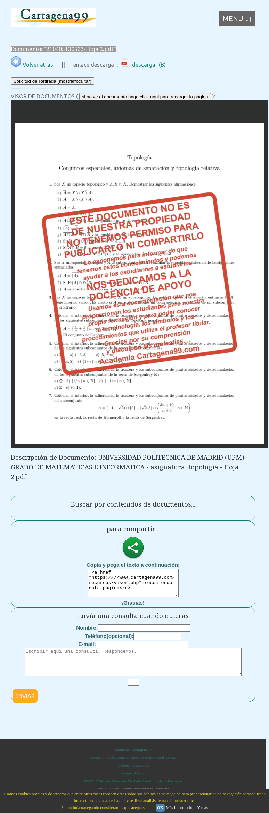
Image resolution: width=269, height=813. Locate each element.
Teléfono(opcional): (109, 641)
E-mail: (87, 649)
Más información (180, 807)
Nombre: (87, 633)
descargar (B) (142, 64)
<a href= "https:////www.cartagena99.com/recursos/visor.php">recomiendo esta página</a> (133, 585)
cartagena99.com (133, 784)
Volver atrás (32, 64)
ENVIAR (25, 706)
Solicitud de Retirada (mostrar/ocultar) (52, 81)
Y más (202, 807)
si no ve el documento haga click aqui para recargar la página (145, 96)
